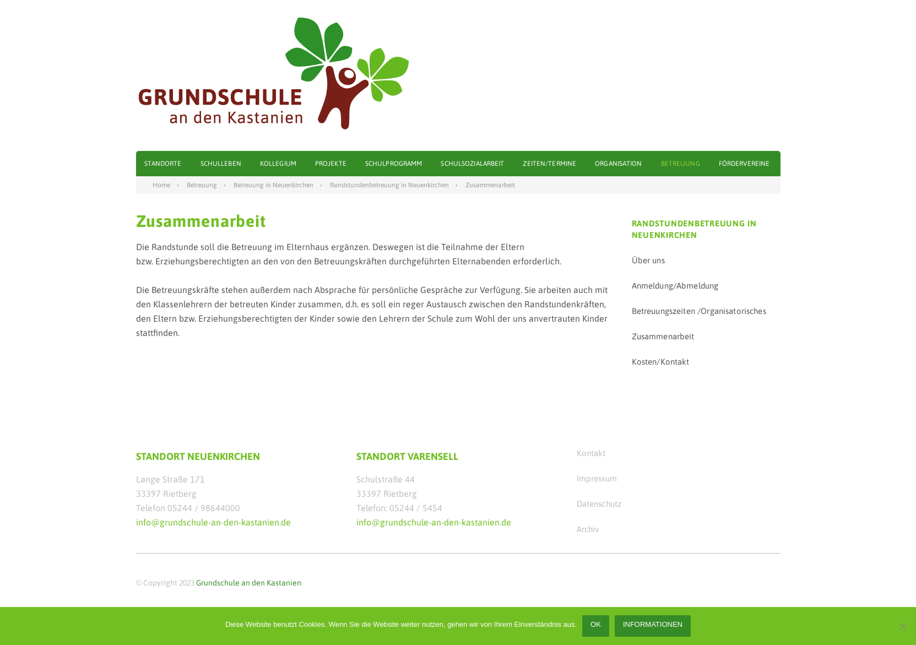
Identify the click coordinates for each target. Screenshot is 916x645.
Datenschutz (599, 503)
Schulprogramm (393, 163)
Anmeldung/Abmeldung (675, 285)
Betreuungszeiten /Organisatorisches (699, 311)
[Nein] (902, 626)
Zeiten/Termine (549, 163)
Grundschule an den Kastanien (248, 582)
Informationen (652, 624)
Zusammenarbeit (663, 336)
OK (595, 624)
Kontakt (591, 453)
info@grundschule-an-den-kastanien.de (213, 522)
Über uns (648, 260)
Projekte (330, 163)
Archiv (588, 529)
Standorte (163, 163)
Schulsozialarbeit (472, 163)
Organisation (618, 163)
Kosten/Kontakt (661, 361)
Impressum (597, 478)
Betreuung (680, 163)
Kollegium (278, 163)
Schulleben (220, 163)
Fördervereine (744, 163)
